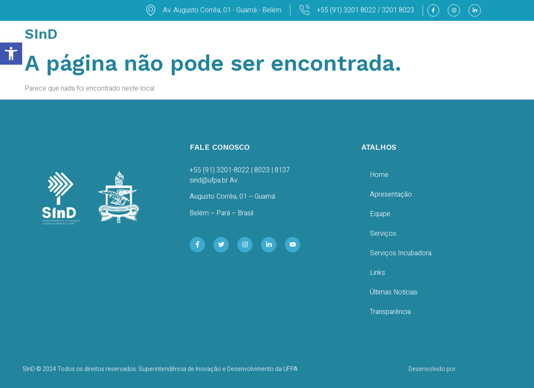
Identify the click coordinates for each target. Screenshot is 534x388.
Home (379, 175)
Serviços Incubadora (401, 253)
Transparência (390, 312)
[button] (11, 54)
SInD (41, 33)
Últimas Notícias (394, 292)
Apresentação (391, 194)
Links (377, 273)
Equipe (380, 214)
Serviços (383, 233)
